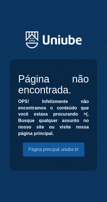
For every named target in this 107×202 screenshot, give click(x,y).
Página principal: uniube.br (53, 149)
